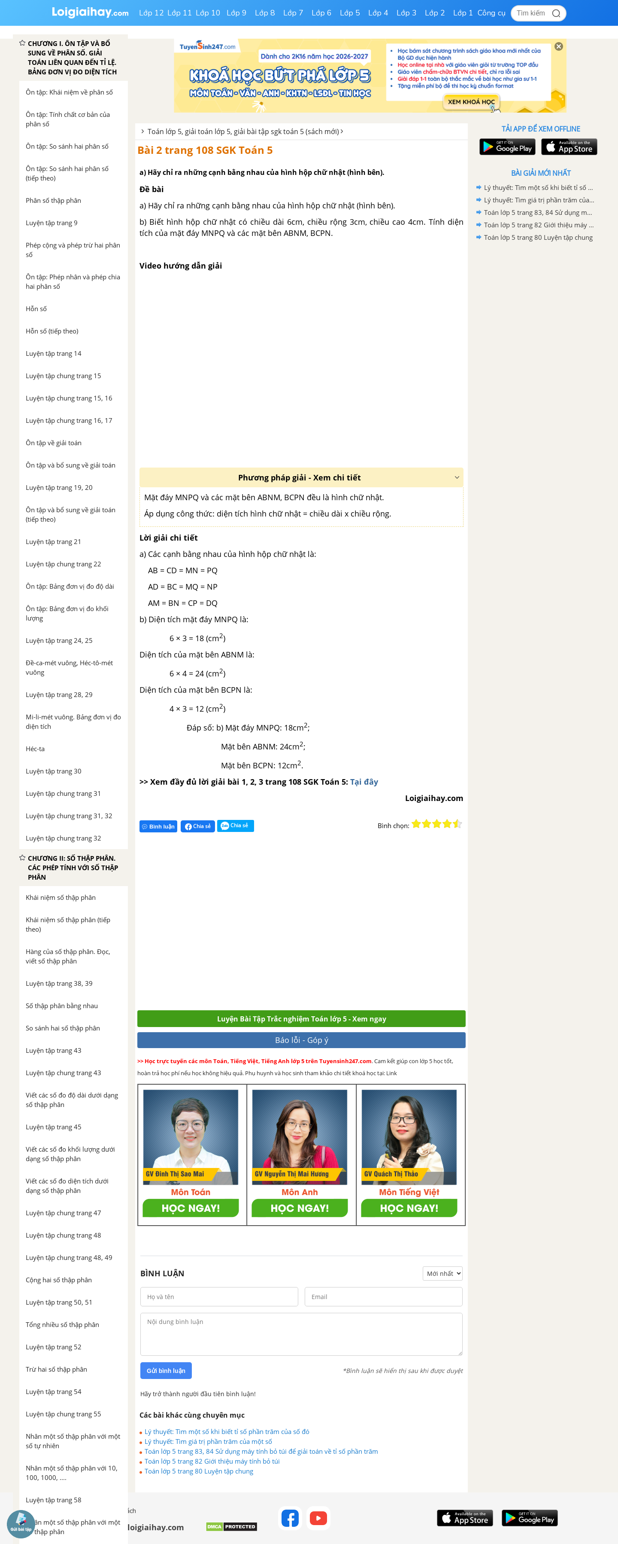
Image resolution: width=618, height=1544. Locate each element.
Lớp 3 (407, 13)
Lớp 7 (293, 13)
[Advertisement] (262, 925)
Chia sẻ (198, 826)
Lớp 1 (463, 13)
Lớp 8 (265, 13)
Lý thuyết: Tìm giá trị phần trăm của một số (208, 1441)
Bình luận (158, 826)
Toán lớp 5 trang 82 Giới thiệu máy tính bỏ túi (212, 1461)
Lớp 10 (208, 13)
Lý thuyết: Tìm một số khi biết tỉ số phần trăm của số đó (227, 1431)
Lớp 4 (378, 13)
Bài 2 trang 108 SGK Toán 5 (205, 150)
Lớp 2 (435, 13)
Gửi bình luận (166, 1370)
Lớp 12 (151, 13)
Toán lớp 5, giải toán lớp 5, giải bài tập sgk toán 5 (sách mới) (243, 131)
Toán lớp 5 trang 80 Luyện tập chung (199, 1471)
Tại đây (363, 782)
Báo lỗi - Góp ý (301, 1040)
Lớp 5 (350, 13)
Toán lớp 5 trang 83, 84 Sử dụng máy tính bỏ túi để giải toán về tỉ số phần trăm (261, 1451)
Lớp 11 (179, 13)
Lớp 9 (237, 13)
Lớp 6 (322, 13)
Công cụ (492, 13)
